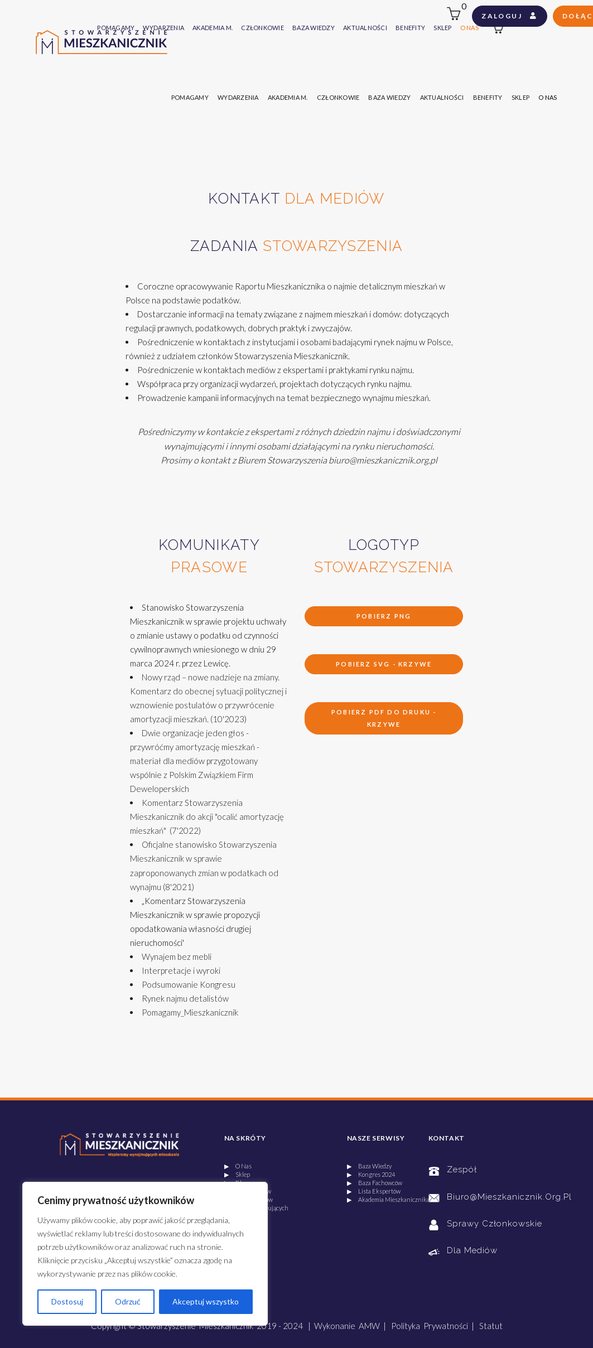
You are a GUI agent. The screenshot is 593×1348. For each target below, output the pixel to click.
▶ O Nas (238, 1166)
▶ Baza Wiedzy (369, 1166)
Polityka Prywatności (429, 1326)
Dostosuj (67, 1301)
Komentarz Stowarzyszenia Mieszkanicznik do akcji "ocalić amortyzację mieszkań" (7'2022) (207, 816)
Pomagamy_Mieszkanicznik (190, 1012)
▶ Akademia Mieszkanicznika (388, 1199)
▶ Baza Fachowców (374, 1182)
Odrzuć (128, 1301)
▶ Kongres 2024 (371, 1174)
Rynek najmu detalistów (185, 998)
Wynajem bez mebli (176, 956)
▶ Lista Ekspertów (374, 1191)
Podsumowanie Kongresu (188, 984)
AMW (369, 1326)
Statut (491, 1326)
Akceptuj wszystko (205, 1301)
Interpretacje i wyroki (181, 970)
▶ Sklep (237, 1174)
